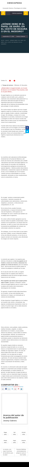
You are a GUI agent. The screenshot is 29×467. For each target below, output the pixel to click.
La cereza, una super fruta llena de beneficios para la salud (8, 452)
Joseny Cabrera (20, 36)
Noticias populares (17, 13)
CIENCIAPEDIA (14, 3)
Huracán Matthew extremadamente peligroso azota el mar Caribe (21, 452)
